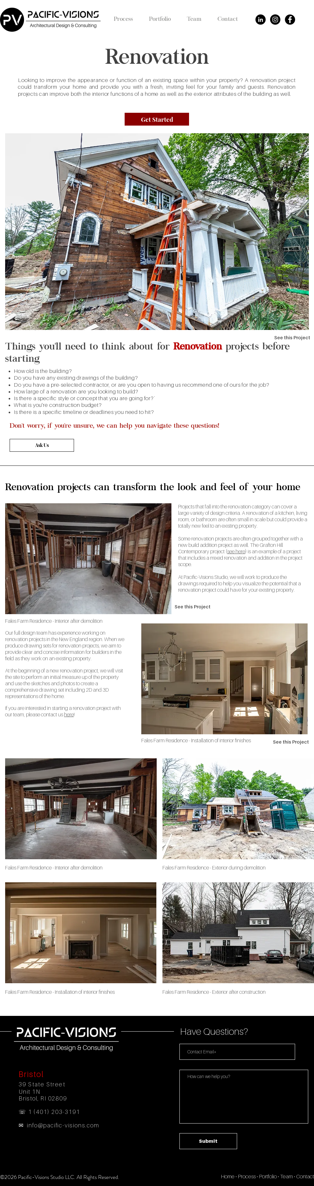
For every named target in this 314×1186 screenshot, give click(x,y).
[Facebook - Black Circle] (290, 19)
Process (247, 1176)
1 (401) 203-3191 (54, 1111)
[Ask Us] (42, 445)
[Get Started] (157, 119)
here (69, 714)
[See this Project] (292, 337)
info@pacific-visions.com (63, 1125)
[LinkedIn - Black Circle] (260, 19)
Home (228, 1176)
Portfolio (268, 1176)
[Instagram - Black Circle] (275, 19)
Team (286, 1176)
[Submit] (208, 1141)
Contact (305, 1176)
